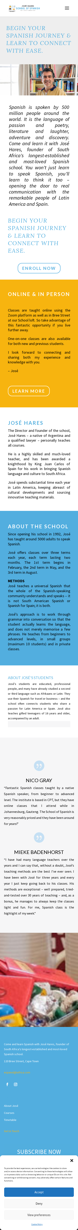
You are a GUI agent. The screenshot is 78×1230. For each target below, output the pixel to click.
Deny (39, 1204)
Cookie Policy (37, 1224)
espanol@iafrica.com (17, 1072)
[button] (72, 1160)
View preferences (39, 1215)
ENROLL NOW (39, 268)
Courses (9, 1113)
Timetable (10, 1120)
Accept (39, 1192)
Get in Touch (11, 1131)
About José (11, 1106)
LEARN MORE (28, 390)
